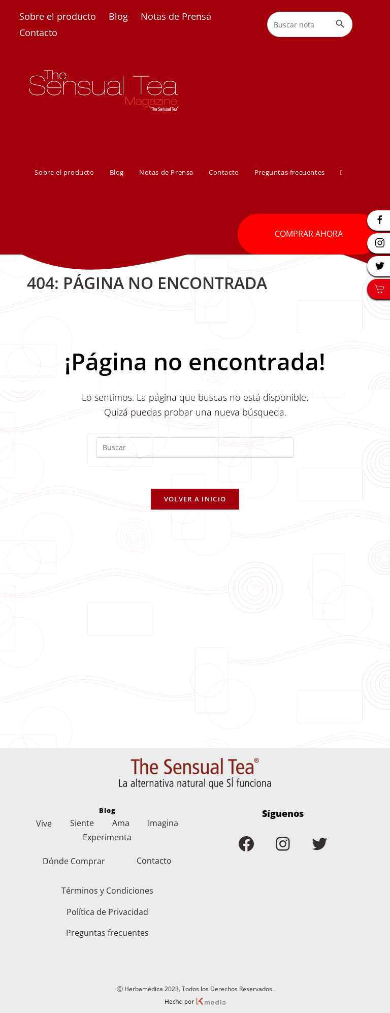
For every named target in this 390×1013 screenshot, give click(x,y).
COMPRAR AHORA (309, 233)
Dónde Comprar (74, 854)
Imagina (163, 815)
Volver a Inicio (195, 498)
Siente (82, 815)
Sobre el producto (57, 16)
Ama (120, 815)
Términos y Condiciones (107, 883)
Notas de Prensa (176, 16)
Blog (118, 16)
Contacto (38, 32)
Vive (44, 816)
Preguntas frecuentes (107, 925)
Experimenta (107, 830)
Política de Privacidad (107, 904)
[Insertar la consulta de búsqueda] (195, 447)
